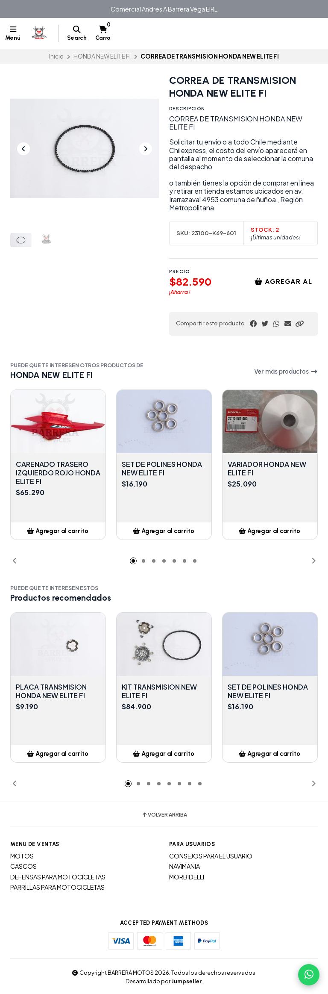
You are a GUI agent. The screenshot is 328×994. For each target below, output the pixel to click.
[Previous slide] (23, 148)
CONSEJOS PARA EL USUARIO (210, 856)
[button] (299, 323)
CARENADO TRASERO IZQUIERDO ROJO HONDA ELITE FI (58, 473)
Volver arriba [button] (164, 814)
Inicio (56, 56)
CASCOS (23, 866)
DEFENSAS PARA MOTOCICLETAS (57, 877)
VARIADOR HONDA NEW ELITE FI (267, 468)
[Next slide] (145, 148)
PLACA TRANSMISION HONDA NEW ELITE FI (51, 691)
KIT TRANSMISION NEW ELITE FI (159, 691)
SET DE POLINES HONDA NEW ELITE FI (162, 468)
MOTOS (22, 856)
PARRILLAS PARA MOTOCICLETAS (57, 887)
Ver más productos (286, 372)
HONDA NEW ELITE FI (102, 56)
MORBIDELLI (186, 877)
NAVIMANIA (184, 866)
